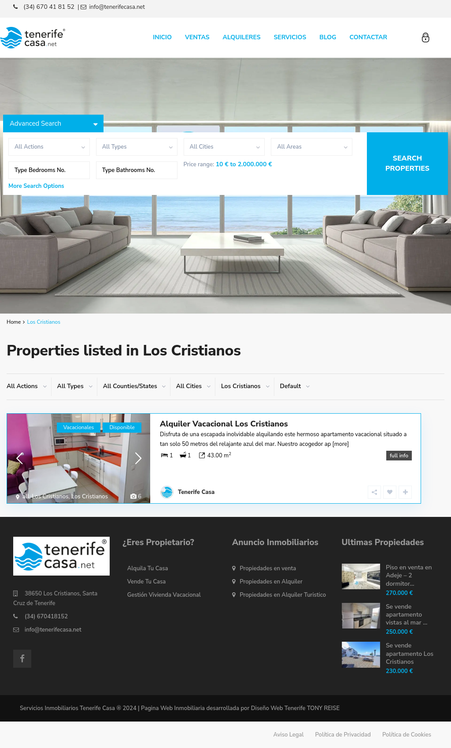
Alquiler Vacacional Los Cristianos (224, 424)
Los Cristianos (50, 497)
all (25, 497)
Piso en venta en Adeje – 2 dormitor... (409, 575)
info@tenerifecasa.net (53, 630)
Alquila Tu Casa (147, 568)
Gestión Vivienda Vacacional (164, 595)
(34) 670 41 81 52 (48, 7)
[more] (341, 444)
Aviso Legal (289, 735)
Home (14, 321)
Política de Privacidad (343, 735)
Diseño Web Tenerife (278, 708)
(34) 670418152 (46, 617)
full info (399, 455)
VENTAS (197, 37)
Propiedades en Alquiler (271, 582)
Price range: (199, 165)
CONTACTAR (368, 37)
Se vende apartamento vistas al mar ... (406, 614)
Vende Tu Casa (146, 582)
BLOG (327, 37)
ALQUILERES (242, 37)
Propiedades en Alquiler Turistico (283, 595)
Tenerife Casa (196, 492)
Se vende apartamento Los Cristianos (409, 653)
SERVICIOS (290, 37)
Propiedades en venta (268, 568)
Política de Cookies (406, 735)
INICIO (162, 37)
